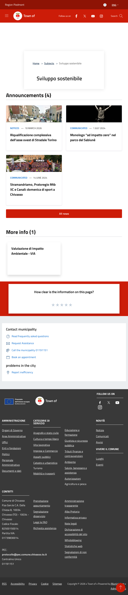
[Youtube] (91, 16)
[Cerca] (121, 16)
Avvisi (99, 442)
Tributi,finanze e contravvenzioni (74, 453)
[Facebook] (75, 16)
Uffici (5, 442)
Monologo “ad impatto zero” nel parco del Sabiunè (93, 137)
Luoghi (100, 459)
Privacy (33, 584)
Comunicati (102, 436)
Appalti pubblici (42, 457)
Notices (14, 128)
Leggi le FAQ (40, 522)
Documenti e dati (11, 471)
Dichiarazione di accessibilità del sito (76, 532)
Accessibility (18, 584)
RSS (4, 584)
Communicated (78, 128)
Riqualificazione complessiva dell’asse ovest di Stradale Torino (33, 137)
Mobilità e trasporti (44, 473)
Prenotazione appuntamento (41, 503)
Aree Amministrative (14, 436)
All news (64, 214)
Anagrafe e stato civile (46, 433)
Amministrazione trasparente (74, 503)
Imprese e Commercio (45, 451)
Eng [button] (115, 5)
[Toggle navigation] (7, 16)
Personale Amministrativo (11, 462)
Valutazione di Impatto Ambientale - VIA (27, 251)
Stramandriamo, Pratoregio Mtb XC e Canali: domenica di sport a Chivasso (33, 189)
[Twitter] (83, 16)
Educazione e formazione (72, 432)
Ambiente (70, 462)
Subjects (49, 63)
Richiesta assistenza (44, 528)
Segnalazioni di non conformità (76, 554)
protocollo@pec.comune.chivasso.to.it (24, 554)
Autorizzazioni (73, 479)
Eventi (99, 465)
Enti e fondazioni (11, 448)
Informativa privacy (76, 518)
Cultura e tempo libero (46, 439)
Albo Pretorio (72, 512)
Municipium (117, 584)
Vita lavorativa (41, 445)
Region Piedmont (14, 5)
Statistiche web (73, 546)
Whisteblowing (73, 540)
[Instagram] (100, 16)
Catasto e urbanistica (45, 463)
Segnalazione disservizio (40, 514)
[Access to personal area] (105, 4)
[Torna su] (120, 587)
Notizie (100, 430)
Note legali (71, 524)
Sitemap (57, 584)
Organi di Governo (12, 430)
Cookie (44, 584)
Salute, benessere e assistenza (76, 470)
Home (36, 63)
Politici (6, 454)
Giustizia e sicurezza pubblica (76, 443)
